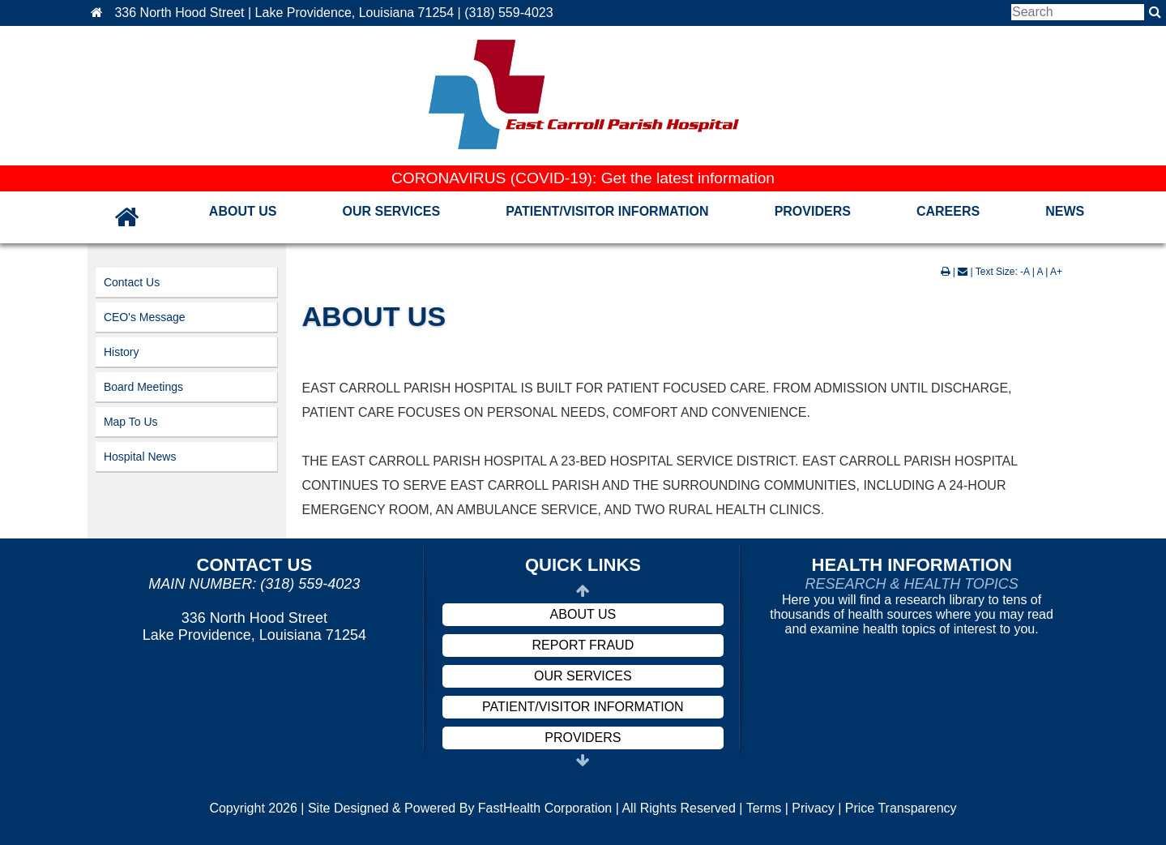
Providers (813, 211)
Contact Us (132, 282)
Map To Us (131, 421)
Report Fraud (583, 645)
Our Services (391, 211)
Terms (764, 808)
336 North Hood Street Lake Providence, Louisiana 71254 (254, 626)
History (121, 351)
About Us (243, 211)
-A (1024, 271)
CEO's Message (145, 317)
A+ (1056, 271)
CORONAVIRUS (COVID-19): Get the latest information (583, 178)
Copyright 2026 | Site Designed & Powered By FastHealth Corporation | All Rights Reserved (472, 808)
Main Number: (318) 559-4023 (254, 584)
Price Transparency (901, 808)
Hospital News (140, 456)
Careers (948, 211)
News (1064, 211)
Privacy (813, 808)
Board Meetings (143, 386)
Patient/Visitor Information (607, 211)
